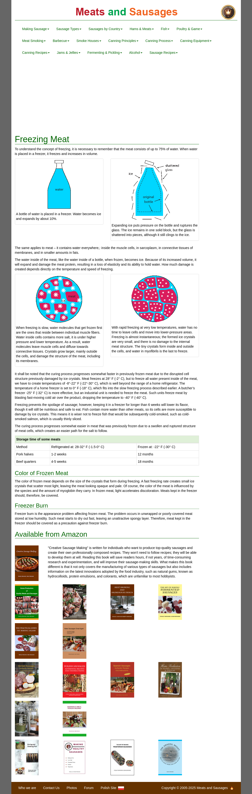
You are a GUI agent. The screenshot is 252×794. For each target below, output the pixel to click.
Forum (88, 788)
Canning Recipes (36, 52)
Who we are (27, 788)
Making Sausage (35, 29)
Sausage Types (68, 29)
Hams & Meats (142, 29)
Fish (165, 29)
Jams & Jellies (68, 52)
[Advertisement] (126, 97)
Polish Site (112, 788)
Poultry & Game (189, 29)
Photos (71, 788)
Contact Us (51, 788)
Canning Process (159, 41)
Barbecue (61, 41)
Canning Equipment (196, 41)
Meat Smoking (34, 41)
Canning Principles (123, 41)
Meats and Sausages (126, 12)
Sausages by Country (105, 29)
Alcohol (135, 52)
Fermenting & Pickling (105, 52)
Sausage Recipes (164, 52)
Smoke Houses (88, 41)
